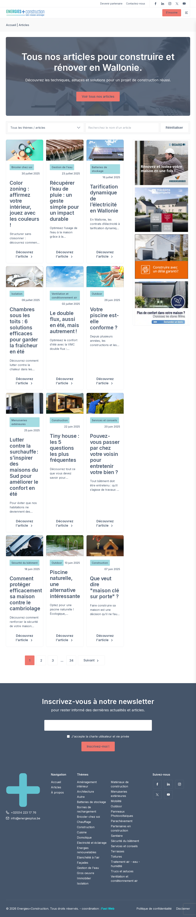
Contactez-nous (135, 3)
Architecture (85, 791)
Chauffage (84, 822)
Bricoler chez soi (88, 816)
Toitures (116, 856)
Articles (56, 787)
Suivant (89, 660)
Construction (86, 827)
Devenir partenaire (111, 3)
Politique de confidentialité (154, 908)
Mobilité (116, 801)
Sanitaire (117, 835)
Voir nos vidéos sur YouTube (184, 3)
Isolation (82, 883)
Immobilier (84, 878)
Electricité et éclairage (92, 842)
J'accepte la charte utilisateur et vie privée (100, 736)
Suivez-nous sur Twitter (177, 3)
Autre (81, 797)
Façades (82, 862)
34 (71, 660)
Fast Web (107, 908)
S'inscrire (172, 12)
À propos (57, 792)
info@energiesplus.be (25, 818)
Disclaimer (183, 908)
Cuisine (82, 832)
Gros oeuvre (85, 873)
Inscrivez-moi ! (98, 746)
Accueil (11, 25)
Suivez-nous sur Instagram (169, 3)
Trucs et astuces (122, 871)
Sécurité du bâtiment (125, 841)
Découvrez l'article (24, 254)
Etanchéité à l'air (88, 857)
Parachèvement (121, 821)
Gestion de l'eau (88, 868)
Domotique (84, 837)
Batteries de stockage (91, 802)
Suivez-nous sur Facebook (155, 3)
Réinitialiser (174, 127)
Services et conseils (124, 846)
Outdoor (116, 806)
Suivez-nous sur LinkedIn (162, 3)
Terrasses (117, 851)
